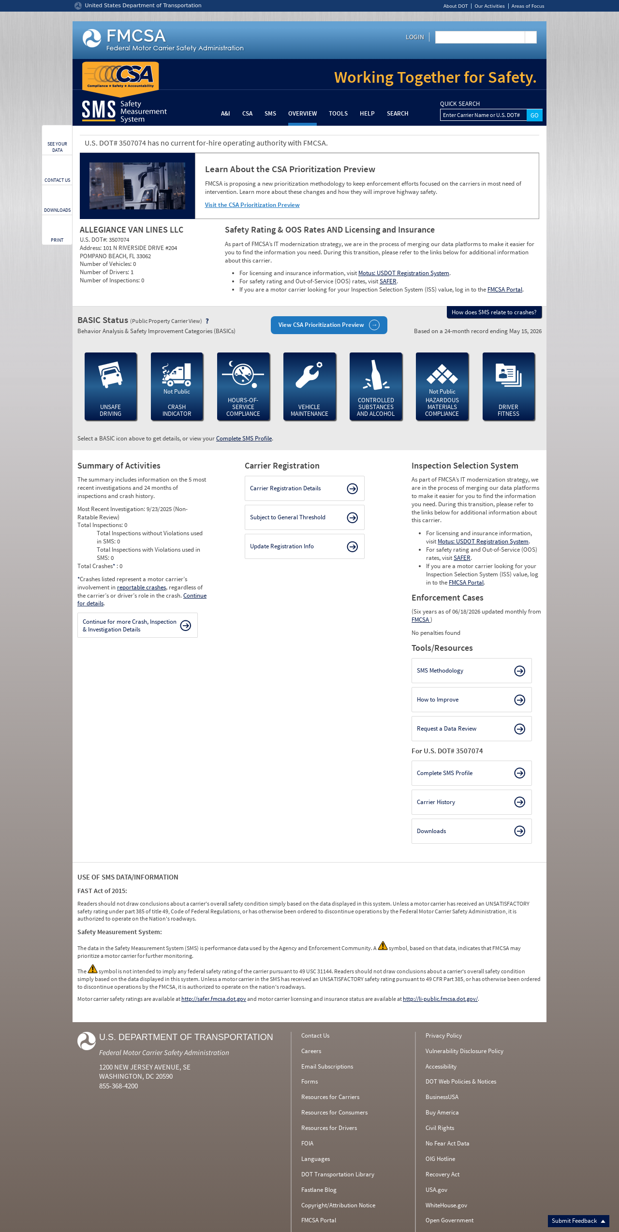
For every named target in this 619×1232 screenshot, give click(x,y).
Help (367, 113)
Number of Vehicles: (106, 264)
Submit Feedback (578, 1221)
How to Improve (437, 699)
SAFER (388, 281)
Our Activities (489, 6)
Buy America (442, 1112)
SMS (270, 113)
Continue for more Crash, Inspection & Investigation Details (130, 625)
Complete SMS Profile (244, 438)
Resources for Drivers (329, 1128)
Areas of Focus (528, 6)
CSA (247, 113)
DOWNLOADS (57, 210)
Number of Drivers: (105, 272)
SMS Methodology (440, 670)
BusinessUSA (442, 1097)
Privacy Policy (444, 1035)
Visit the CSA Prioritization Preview (252, 205)
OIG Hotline (440, 1159)
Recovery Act (442, 1174)
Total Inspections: (100, 525)
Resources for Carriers (330, 1097)
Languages (315, 1159)
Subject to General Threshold (287, 517)
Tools (338, 113)
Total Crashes (97, 566)
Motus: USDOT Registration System (403, 273)
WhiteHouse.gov (446, 1205)
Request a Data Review (446, 728)
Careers (311, 1051)
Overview (302, 113)
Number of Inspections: (110, 280)
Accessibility (441, 1066)
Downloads (431, 831)
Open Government (449, 1220)
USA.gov (436, 1190)
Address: (91, 248)
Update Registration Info (282, 546)
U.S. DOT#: (94, 239)
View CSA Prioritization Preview (321, 325)
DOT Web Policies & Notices (461, 1081)
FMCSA (421, 620)
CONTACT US (57, 180)
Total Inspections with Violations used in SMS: (148, 553)
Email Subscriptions (327, 1066)
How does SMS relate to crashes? (494, 312)
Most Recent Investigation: (112, 509)
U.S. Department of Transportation (186, 1037)
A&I (225, 113)
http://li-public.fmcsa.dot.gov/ (440, 998)
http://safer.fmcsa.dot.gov (213, 998)
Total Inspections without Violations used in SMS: (150, 537)
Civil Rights (440, 1128)
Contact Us (315, 1035)
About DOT (455, 6)
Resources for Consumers (334, 1112)
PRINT (57, 240)
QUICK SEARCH (460, 104)
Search (398, 113)
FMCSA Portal (504, 289)
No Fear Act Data (448, 1143)
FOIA (307, 1143)
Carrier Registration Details (285, 488)
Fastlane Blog (319, 1190)
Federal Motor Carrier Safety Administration (164, 1052)
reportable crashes (141, 587)
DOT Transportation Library (337, 1174)
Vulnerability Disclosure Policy (464, 1051)
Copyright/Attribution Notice (338, 1205)
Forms (309, 1081)
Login (415, 36)
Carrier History (436, 802)
